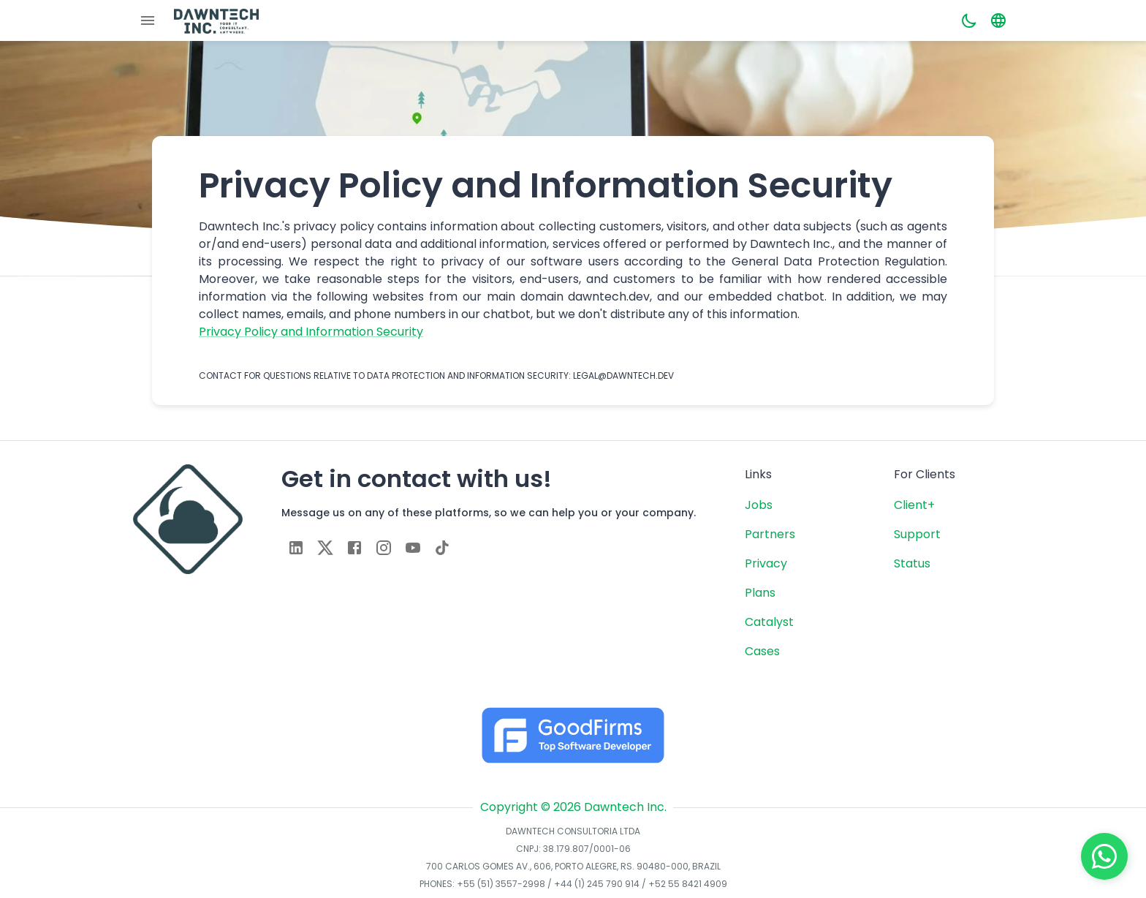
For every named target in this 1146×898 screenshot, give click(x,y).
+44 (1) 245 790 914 (597, 884)
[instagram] (383, 547)
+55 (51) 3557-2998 (501, 884)
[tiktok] (442, 547)
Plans (760, 592)
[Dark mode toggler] (969, 20)
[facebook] (354, 547)
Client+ (914, 505)
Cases (762, 651)
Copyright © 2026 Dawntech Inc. (573, 807)
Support (917, 534)
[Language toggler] (998, 20)
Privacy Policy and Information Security (311, 331)
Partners (770, 534)
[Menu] (147, 20)
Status (912, 563)
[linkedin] (296, 547)
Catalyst (769, 622)
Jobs (759, 505)
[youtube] (413, 547)
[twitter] (325, 547)
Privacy (766, 563)
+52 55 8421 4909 (687, 884)
